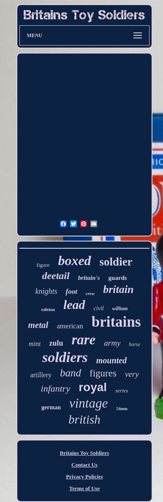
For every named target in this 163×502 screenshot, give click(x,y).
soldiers (65, 357)
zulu (56, 343)
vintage (88, 403)
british (84, 419)
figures (103, 373)
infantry (56, 388)
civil (99, 308)
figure (42, 265)
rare (83, 339)
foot (71, 291)
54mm (122, 408)
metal (38, 325)
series (121, 390)
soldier (116, 261)
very (132, 374)
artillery (41, 375)
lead (74, 304)
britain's (89, 277)
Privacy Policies (84, 476)
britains (116, 322)
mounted (111, 360)
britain (118, 289)
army (112, 342)
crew (90, 293)
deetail (55, 275)
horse (134, 344)
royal (93, 387)
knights (46, 291)
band (70, 373)
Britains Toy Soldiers (84, 453)
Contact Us (84, 465)
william (120, 308)
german (51, 407)
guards (117, 277)
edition (48, 309)
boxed (74, 260)
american (70, 326)
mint (35, 343)
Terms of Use (84, 488)
